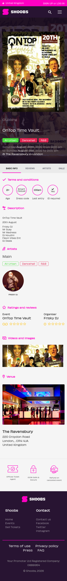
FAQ (41, 550)
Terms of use (19, 546)
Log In (61, 3)
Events (9, 523)
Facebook (42, 523)
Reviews (30, 168)
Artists (46, 168)
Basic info (12, 168)
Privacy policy (46, 546)
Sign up (48, 3)
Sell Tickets (12, 527)
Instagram (43, 530)
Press (28, 550)
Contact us (43, 519)
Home (9, 519)
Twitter (41, 527)
